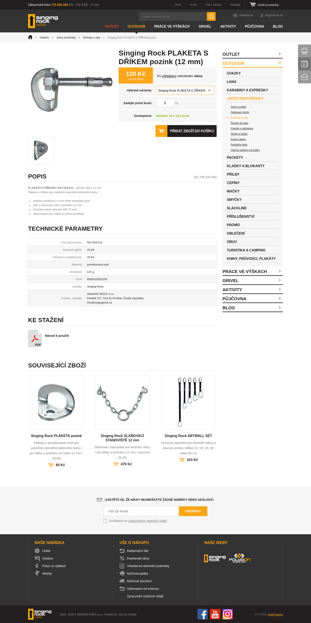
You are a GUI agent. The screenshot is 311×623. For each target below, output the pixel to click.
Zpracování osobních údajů (146, 596)
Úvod (178, 4)
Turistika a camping (246, 250)
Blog (278, 26)
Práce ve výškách (172, 26)
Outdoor (136, 26)
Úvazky (234, 73)
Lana (231, 82)
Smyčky (234, 200)
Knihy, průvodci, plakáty (251, 259)
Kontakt (304, 76)
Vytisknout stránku (304, 50)
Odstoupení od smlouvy (143, 588)
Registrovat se (274, 15)
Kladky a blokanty (246, 166)
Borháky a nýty (91, 37)
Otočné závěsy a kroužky (245, 150)
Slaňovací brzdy (240, 112)
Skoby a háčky (239, 133)
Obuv (232, 242)
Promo (233, 225)
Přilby (233, 174)
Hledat (211, 16)
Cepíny (233, 183)
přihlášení (169, 76)
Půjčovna (254, 26)
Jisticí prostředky (66, 37)
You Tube (215, 614)
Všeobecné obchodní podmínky (149, 566)
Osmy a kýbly (238, 106)
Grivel (204, 26)
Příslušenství (240, 216)
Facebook (202, 614)
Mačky (233, 191)
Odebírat (193, 511)
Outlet (112, 26)
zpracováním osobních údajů (147, 521)
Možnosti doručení (140, 581)
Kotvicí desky (238, 139)
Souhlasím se (138, 521)
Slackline (237, 208)
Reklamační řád (138, 551)
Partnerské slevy (139, 558)
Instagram (227, 614)
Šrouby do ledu (239, 123)
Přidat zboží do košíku (192, 131)
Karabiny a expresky (247, 90)
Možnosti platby (138, 573)
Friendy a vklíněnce (242, 128)
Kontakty (235, 4)
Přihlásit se (246, 15)
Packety (235, 157)
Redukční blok (239, 144)
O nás (193, 4)
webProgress (275, 614)
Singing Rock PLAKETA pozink (56, 436)
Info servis (304, 63)
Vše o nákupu (213, 4)
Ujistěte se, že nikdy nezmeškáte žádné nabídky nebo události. (159, 499)
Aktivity (228, 26)
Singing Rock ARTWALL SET (188, 436)
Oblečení (236, 233)
